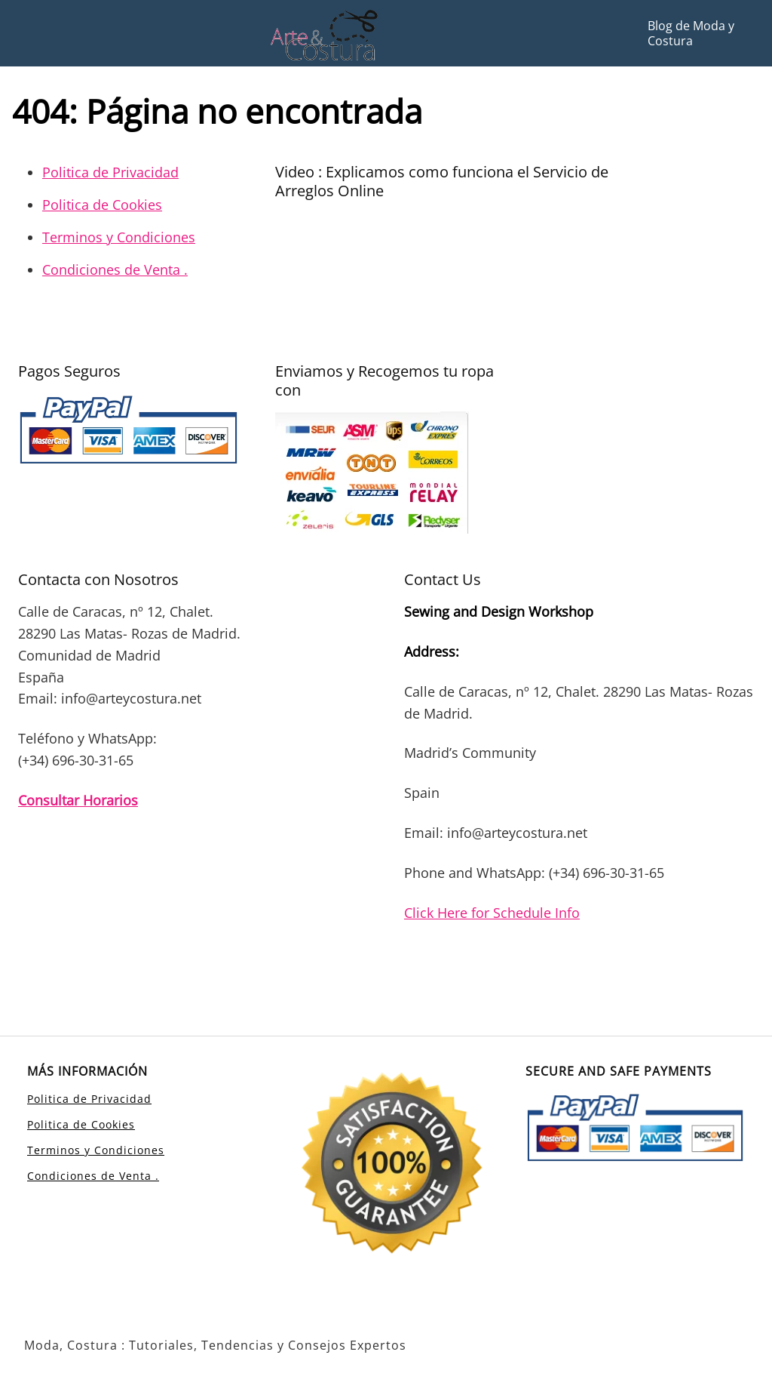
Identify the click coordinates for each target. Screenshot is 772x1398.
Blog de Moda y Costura (691, 33)
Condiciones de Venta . (115, 269)
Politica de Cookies (102, 205)
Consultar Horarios (78, 800)
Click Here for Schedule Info (492, 913)
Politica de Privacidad (110, 172)
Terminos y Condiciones (118, 237)
